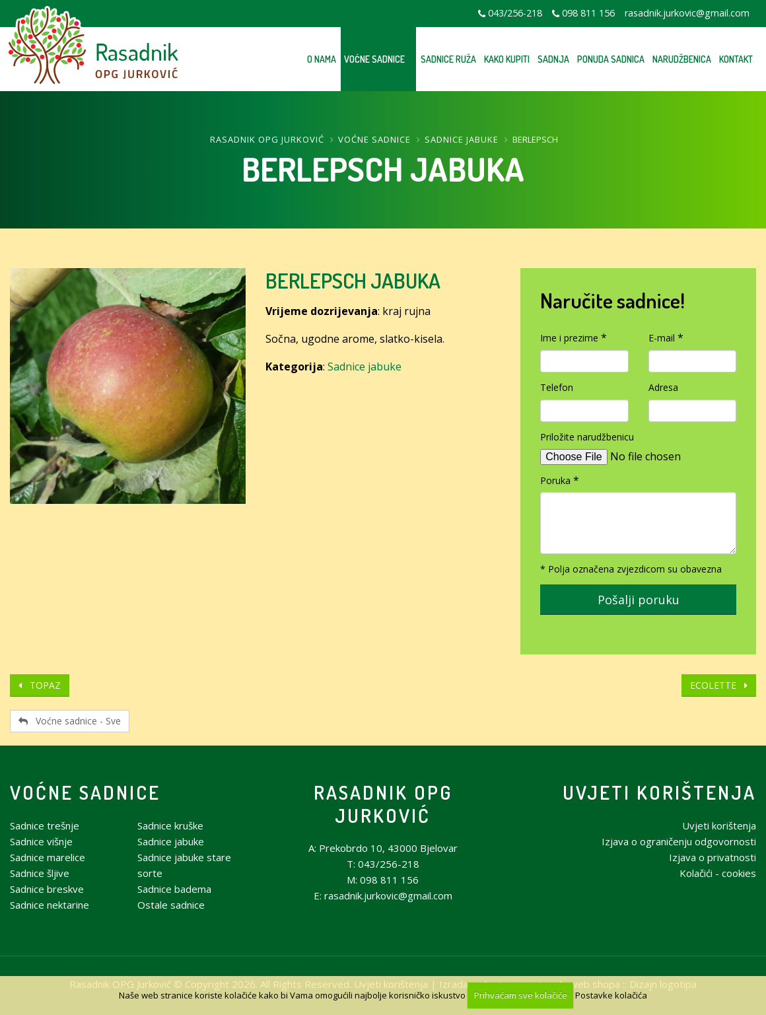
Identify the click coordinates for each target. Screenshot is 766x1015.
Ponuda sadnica (610, 59)
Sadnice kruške (170, 825)
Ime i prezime (569, 338)
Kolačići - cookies (717, 873)
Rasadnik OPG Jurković (267, 139)
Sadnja (553, 59)
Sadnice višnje (41, 841)
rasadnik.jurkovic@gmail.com (687, 13)
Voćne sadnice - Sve (69, 721)
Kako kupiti (507, 59)
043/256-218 (515, 13)
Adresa (663, 387)
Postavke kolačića (611, 995)
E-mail (661, 338)
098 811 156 (588, 13)
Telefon (556, 387)
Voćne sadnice (374, 59)
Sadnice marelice (47, 857)
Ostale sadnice (171, 904)
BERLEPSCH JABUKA (352, 280)
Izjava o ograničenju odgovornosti (679, 841)
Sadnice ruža (448, 59)
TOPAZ (39, 685)
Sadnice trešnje (44, 825)
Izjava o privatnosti (712, 857)
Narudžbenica (681, 59)
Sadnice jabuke (462, 139)
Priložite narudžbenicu (587, 437)
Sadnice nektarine (49, 904)
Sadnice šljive (39, 873)
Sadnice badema (174, 888)
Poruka (555, 480)
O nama (321, 59)
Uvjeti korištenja (659, 792)
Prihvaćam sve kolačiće (520, 995)
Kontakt (736, 59)
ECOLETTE (719, 685)
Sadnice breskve (47, 888)
